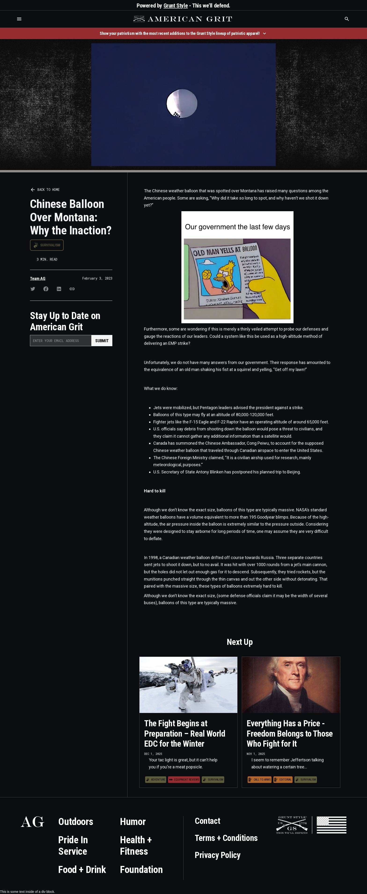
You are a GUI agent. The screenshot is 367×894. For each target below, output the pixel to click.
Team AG (37, 278)
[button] (19, 19)
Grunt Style (176, 5)
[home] (183, 19)
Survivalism (50, 245)
